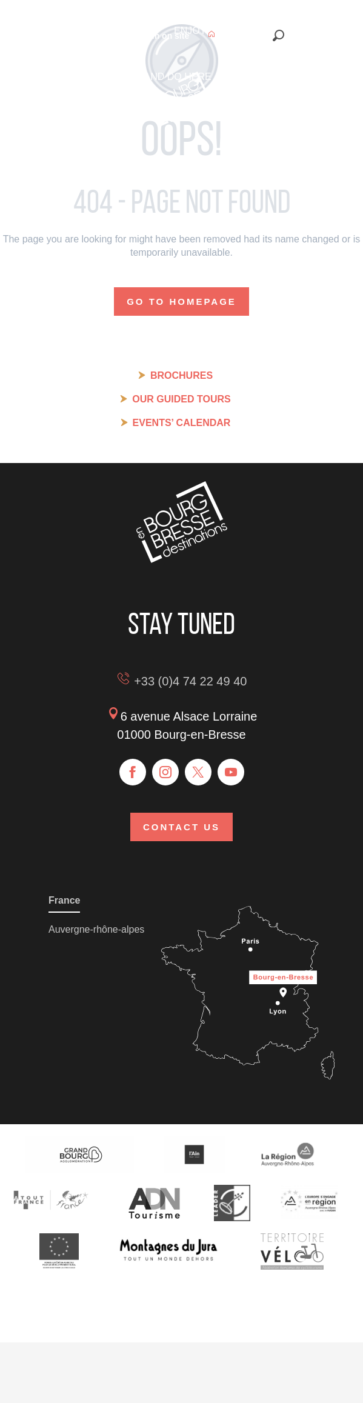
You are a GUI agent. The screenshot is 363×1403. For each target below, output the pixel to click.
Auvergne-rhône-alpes (96, 929)
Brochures (181, 375)
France (64, 900)
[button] (278, 35)
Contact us (181, 827)
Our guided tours (181, 399)
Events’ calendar (182, 423)
